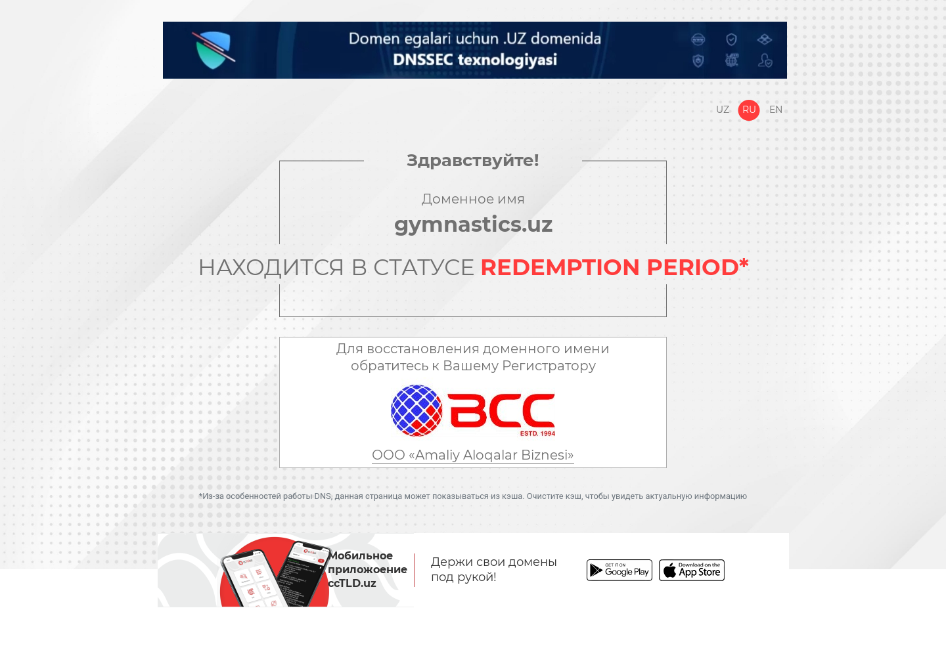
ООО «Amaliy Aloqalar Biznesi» (473, 455)
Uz (722, 110)
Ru (749, 110)
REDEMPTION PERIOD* (614, 267)
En (775, 110)
